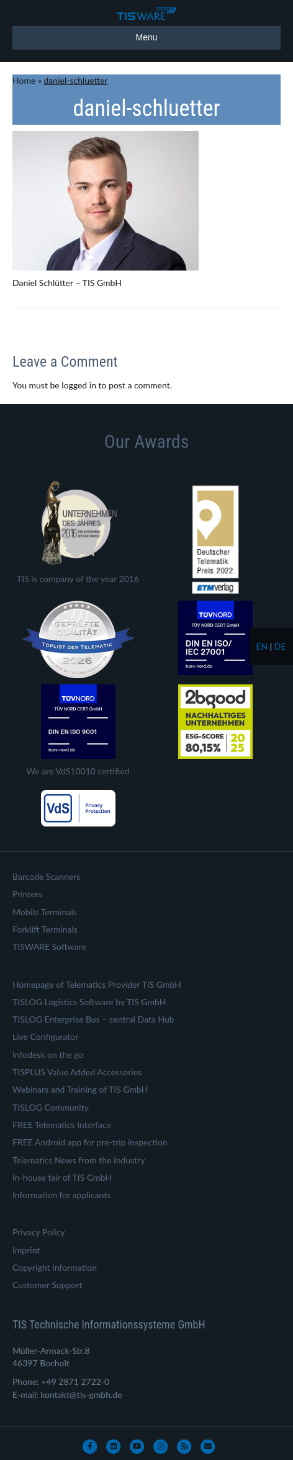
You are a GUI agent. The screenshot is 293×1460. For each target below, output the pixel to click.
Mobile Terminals (44, 912)
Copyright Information (54, 1267)
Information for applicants (61, 1194)
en (262, 646)
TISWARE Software (49, 946)
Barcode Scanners (46, 876)
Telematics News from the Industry (78, 1160)
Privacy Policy (38, 1232)
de (280, 646)
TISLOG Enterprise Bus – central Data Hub (93, 1019)
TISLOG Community (50, 1107)
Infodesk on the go (47, 1054)
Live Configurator (45, 1036)
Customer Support (47, 1284)
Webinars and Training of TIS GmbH (80, 1089)
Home (23, 80)
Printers (27, 894)
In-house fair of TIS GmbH (62, 1177)
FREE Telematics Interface (61, 1124)
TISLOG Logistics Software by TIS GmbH (89, 1001)
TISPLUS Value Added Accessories (77, 1072)
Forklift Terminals (45, 929)
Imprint (26, 1250)
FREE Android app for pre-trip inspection (90, 1142)
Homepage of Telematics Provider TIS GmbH (96, 984)
